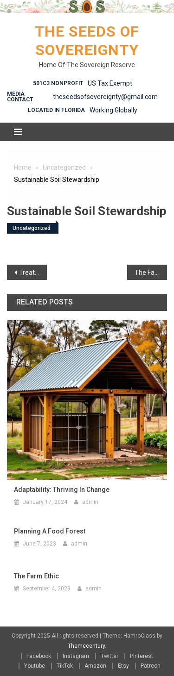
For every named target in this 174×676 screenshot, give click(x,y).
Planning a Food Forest (49, 531)
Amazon (95, 666)
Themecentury (86, 646)
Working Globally (113, 110)
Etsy (123, 666)
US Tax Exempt (110, 83)
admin (90, 502)
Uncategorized (32, 228)
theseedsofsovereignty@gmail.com (105, 96)
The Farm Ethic (151, 272)
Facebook (38, 656)
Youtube (34, 666)
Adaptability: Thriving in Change (62, 489)
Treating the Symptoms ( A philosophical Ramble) (33, 272)
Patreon (151, 666)
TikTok (65, 666)
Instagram (76, 656)
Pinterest (141, 656)
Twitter (109, 656)
